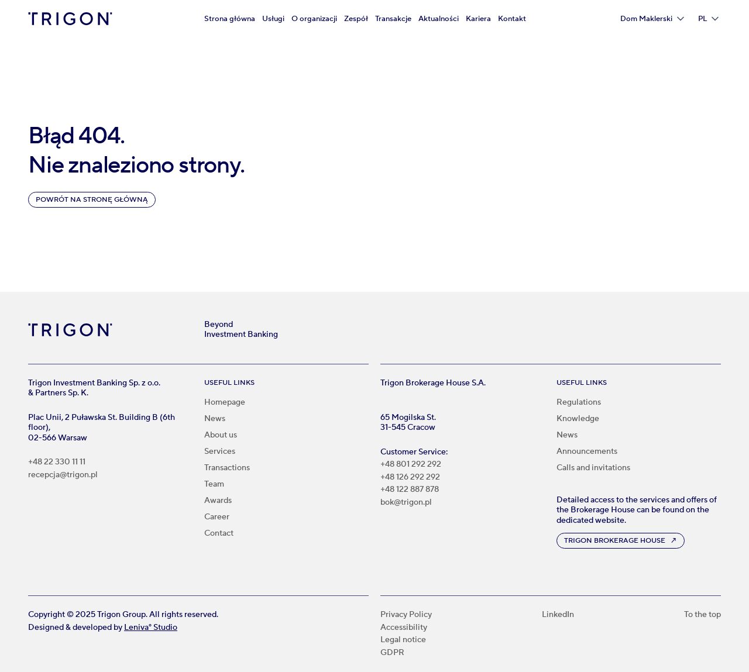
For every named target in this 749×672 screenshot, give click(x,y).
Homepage (224, 402)
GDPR (392, 653)
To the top (702, 615)
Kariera (478, 18)
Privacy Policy (406, 615)
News (214, 418)
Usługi (273, 18)
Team (214, 484)
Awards (218, 500)
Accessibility (403, 628)
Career (216, 517)
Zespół (356, 18)
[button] (652, 18)
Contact (218, 533)
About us (220, 435)
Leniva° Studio (150, 627)
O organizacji (314, 18)
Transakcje (393, 18)
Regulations (578, 402)
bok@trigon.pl (406, 503)
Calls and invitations (593, 468)
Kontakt (512, 18)
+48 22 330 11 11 (56, 462)
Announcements (586, 451)
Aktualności (438, 18)
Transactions (227, 468)
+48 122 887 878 (409, 490)
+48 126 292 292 (410, 478)
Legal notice (403, 640)
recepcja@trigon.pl (63, 475)
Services (219, 451)
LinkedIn (558, 615)
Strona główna (229, 18)
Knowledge (577, 418)
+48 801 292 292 (410, 465)
